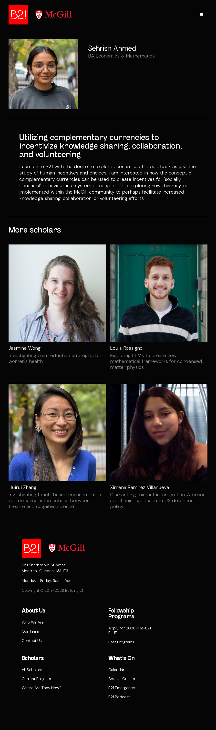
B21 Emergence (121, 687)
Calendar (116, 669)
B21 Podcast (119, 697)
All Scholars (32, 669)
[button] (201, 15)
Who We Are (33, 622)
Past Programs (121, 642)
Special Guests (121, 678)
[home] (18, 14)
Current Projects (36, 678)
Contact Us (32, 640)
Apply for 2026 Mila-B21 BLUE (129, 630)
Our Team (30, 631)
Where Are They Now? (41, 687)
